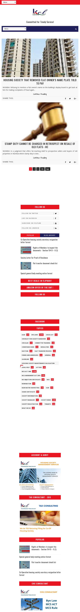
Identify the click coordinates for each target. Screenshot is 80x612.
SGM (47, 387)
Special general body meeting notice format (36, 273)
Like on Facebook (40, 218)
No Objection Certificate (31, 379)
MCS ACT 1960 (26, 371)
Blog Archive (49, 235)
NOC (48, 379)
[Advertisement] (40, 187)
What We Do (26, 408)
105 (42, 169)
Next (47, 169)
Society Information (30, 396)
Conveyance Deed (28, 347)
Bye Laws (35, 335)
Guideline (25, 359)
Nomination (26, 383)
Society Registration (30, 404)
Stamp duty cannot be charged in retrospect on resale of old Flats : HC (40, 145)
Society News (46, 400)
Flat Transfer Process (43, 351)
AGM (23, 335)
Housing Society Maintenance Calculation (38, 363)
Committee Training (42, 343)
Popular (30, 235)
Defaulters (45, 347)
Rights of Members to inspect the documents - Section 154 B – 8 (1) (45, 249)
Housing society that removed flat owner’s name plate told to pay (40, 81)
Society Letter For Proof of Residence (34, 257)
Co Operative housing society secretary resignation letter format (39, 241)
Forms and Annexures (30, 355)
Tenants (48, 404)
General (48, 355)
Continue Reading (40, 94)
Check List (49, 335)
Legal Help (26, 367)
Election (25, 351)
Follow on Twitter (40, 213)
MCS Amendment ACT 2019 (31, 375)
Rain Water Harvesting (30, 387)
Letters (39, 367)
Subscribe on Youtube (40, 223)
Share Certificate (28, 392)
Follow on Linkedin (40, 228)
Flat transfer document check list (45, 263)
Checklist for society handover (34, 339)
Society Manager (28, 400)
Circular (25, 343)
